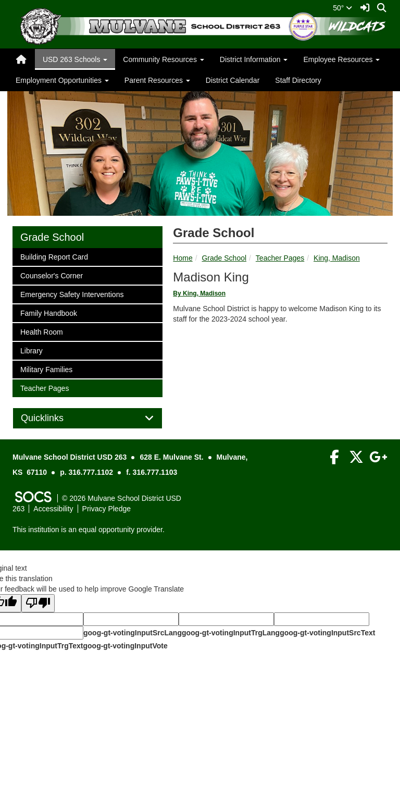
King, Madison (337, 258)
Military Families (46, 369)
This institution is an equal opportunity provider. (88, 529)
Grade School (224, 258)
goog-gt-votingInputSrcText (327, 633)
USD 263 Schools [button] (75, 59)
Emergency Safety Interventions (71, 294)
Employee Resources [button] (341, 59)
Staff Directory (298, 80)
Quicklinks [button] (54, 418)
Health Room (41, 331)
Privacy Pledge (106, 509)
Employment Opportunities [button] (62, 80)
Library (34, 350)
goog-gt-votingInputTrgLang (231, 633)
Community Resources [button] (163, 59)
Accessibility (53, 509)
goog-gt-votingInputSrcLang (132, 633)
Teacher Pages (280, 258)
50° (342, 8)
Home (182, 258)
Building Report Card (54, 256)
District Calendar (232, 80)
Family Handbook (48, 312)
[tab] (87, 418)
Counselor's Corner (51, 275)
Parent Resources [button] (157, 80)
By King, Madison (199, 293)
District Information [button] (254, 59)
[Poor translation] (38, 603)
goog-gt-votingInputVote (125, 646)
